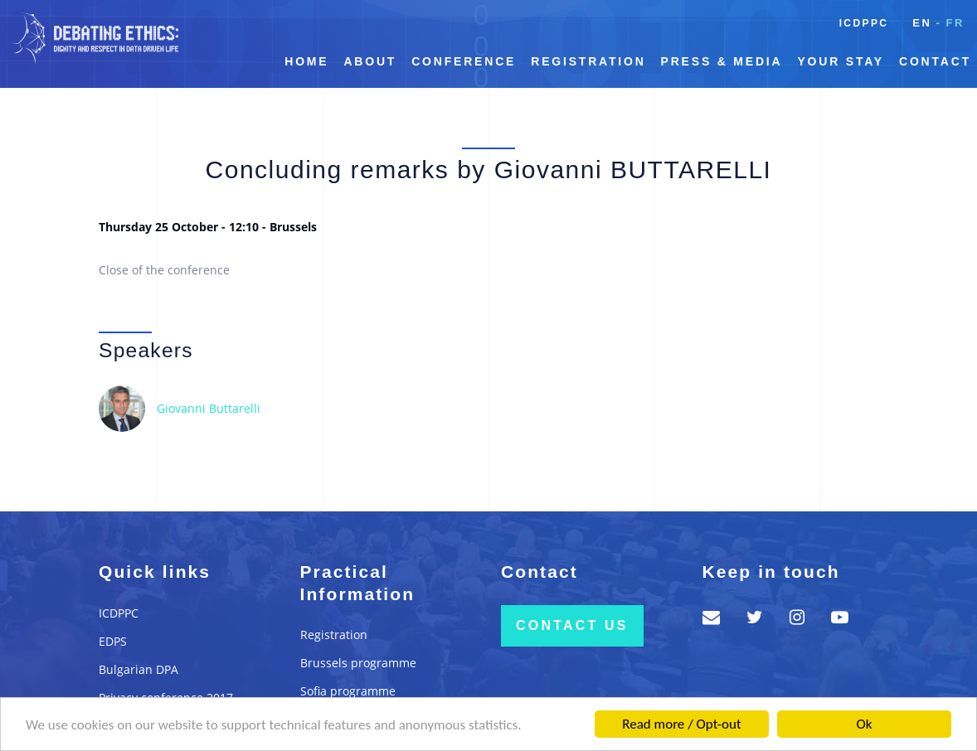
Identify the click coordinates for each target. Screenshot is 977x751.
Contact (935, 61)
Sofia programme (348, 691)
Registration (588, 61)
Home (306, 61)
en (921, 23)
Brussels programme (358, 663)
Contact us (572, 625)
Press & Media (722, 61)
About (369, 61)
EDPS (113, 641)
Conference (463, 61)
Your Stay (840, 61)
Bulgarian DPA (138, 669)
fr (955, 23)
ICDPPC (864, 23)
